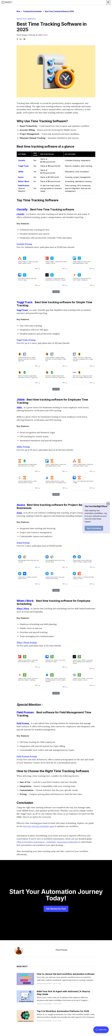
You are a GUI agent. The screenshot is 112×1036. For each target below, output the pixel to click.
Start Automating (94, 528)
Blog (18, 11)
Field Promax (23, 185)
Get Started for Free (56, 909)
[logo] (7, 2)
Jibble (20, 172)
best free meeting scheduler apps (38, 826)
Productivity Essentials (32, 11)
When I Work (23, 181)
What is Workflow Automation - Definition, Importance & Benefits (47, 842)
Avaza (21, 177)
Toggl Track (23, 166)
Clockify (21, 160)
